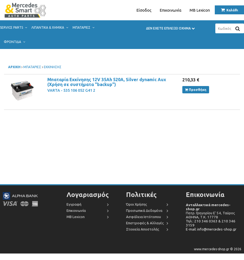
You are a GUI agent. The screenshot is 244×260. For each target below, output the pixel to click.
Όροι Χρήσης (136, 204)
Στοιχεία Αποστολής (142, 229)
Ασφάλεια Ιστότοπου (143, 217)
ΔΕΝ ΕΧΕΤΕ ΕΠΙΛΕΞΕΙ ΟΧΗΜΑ (170, 28)
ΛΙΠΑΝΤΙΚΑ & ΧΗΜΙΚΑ (49, 27)
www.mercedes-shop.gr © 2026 (217, 249)
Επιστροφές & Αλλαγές (145, 223)
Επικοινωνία (171, 10)
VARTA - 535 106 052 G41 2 (71, 90)
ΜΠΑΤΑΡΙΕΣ (83, 27)
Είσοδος (143, 10)
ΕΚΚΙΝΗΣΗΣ (52, 67)
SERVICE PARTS (13, 27)
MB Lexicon (200, 10)
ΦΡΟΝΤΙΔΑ (14, 42)
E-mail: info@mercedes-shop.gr (211, 229)
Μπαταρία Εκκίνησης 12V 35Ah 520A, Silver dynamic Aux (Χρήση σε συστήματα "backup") (106, 82)
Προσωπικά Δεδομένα (144, 211)
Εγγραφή (74, 204)
